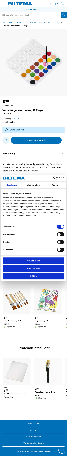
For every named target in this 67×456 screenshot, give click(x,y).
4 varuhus (18, 118)
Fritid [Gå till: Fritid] (10, 22)
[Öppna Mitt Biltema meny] (51, 4)
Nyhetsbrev (33, 423)
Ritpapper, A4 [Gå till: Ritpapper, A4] (41, 320)
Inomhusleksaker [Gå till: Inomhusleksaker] (30, 22)
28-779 (21, 129)
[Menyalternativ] (4, 4)
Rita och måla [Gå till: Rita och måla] (44, 22)
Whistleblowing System (33, 443)
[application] (62, 450)
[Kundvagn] (63, 4)
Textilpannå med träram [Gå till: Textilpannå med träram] (15, 393)
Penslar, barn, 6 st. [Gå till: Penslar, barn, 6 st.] (12, 320)
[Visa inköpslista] (57, 4)
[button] (33, 9)
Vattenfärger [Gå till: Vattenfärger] (56, 22)
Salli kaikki (33, 261)
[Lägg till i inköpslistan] (5, 140)
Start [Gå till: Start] (4, 22)
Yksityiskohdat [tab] (33, 185)
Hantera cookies (33, 436)
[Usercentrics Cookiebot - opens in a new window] (53, 178)
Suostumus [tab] (12, 185)
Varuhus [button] (33, 430)
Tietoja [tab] (55, 185)
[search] (33, 15)
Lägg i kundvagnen (36, 140)
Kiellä (33, 276)
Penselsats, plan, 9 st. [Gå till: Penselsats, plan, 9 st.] (45, 392)
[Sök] (64, 15)
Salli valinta (33, 268)
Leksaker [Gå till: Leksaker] (18, 22)
